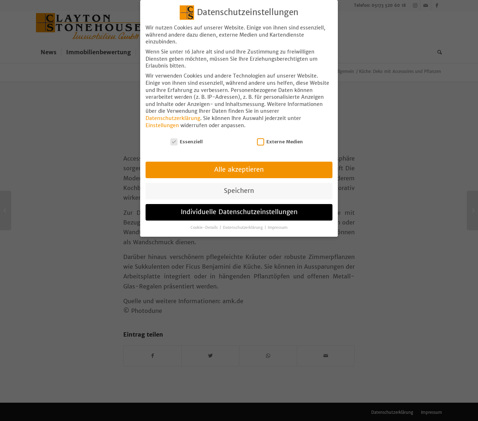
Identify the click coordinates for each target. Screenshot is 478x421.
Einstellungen (162, 116)
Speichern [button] (239, 181)
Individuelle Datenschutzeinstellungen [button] (239, 203)
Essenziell (186, 132)
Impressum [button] (278, 218)
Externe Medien (280, 132)
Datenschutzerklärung (173, 109)
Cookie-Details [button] (204, 218)
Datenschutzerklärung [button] (243, 218)
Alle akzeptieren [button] (239, 160)
